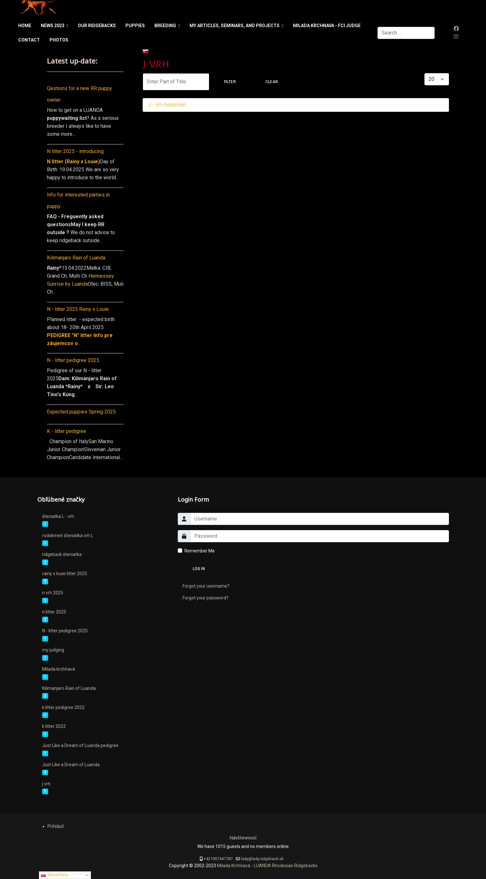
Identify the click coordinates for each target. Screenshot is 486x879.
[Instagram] (456, 37)
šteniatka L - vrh (58, 516)
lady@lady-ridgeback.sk (262, 858)
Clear (271, 82)
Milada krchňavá (58, 669)
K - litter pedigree (66, 431)
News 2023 (52, 25)
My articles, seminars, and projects (235, 25)
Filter (230, 82)
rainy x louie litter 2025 (64, 573)
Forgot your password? (205, 597)
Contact (29, 39)
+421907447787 (218, 858)
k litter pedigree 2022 (63, 707)
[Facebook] (456, 29)
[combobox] (406, 33)
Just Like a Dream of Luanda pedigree (80, 745)
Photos (58, 39)
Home (24, 25)
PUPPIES (135, 25)
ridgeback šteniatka (62, 554)
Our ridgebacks (97, 25)
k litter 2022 (54, 726)
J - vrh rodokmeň (167, 105)
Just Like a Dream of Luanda (71, 764)
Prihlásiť (56, 826)
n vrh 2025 (52, 592)
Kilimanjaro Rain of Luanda (76, 258)
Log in (199, 569)
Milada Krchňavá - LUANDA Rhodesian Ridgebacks (267, 865)
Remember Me (199, 550)
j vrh (46, 783)
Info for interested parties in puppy (78, 200)
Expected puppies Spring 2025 (81, 412)
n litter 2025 (54, 611)
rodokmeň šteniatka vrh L (67, 535)
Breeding (165, 25)
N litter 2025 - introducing (75, 151)
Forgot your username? (206, 586)
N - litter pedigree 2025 (73, 360)
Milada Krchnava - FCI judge (327, 25)
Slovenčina (54, 875)
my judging (53, 649)
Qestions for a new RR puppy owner (79, 94)
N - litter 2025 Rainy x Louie (78, 309)
